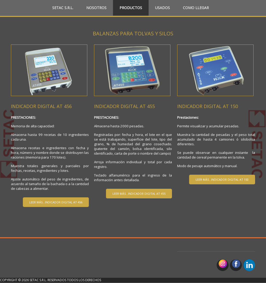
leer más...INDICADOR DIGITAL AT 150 (222, 179)
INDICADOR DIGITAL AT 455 (124, 106)
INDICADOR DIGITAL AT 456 (41, 106)
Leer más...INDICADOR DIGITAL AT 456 (55, 202)
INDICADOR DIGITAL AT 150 (207, 106)
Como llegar (196, 7)
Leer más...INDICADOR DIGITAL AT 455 (138, 194)
